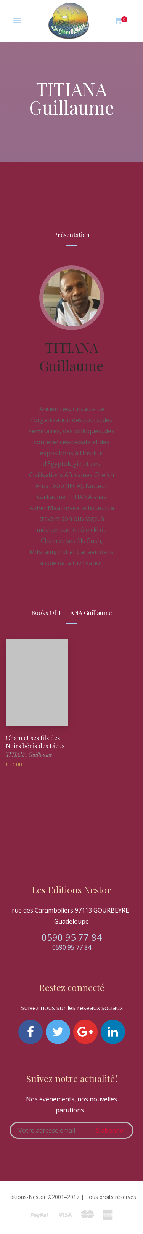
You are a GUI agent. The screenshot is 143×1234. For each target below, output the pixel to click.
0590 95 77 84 (72, 937)
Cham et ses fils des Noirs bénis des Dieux (35, 742)
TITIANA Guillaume (71, 356)
